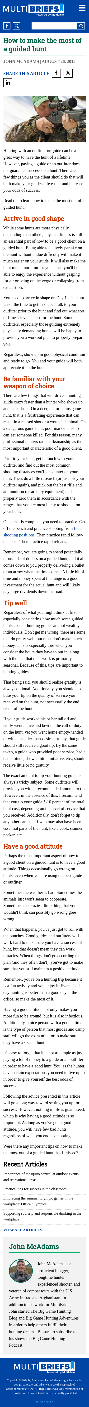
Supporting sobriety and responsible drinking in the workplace (42, 1216)
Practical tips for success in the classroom (35, 1189)
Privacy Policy (44, 1401)
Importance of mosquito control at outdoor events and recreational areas (41, 1177)
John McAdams (21, 61)
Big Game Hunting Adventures (52, 1318)
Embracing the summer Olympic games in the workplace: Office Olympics (38, 1201)
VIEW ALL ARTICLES (22, 1230)
